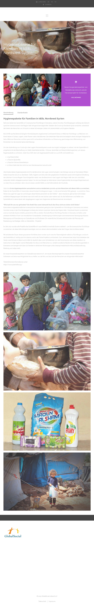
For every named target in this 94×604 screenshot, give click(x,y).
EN (52, 2)
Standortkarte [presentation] (22, 113)
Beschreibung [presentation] (8, 113)
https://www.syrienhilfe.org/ (12, 265)
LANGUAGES (42, 2)
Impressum (52, 601)
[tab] (8, 113)
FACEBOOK (48, 4)
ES (55, 2)
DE (48, 2)
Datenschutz (42, 601)
